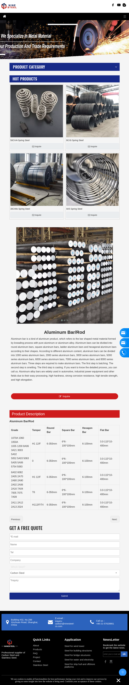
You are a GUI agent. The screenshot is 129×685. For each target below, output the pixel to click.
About (36, 645)
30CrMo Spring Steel (20, 209)
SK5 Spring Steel (74, 209)
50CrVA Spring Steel (20, 140)
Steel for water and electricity (79, 659)
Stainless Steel (40, 665)
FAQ (35, 653)
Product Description (28, 414)
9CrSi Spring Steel (75, 140)
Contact (37, 661)
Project (36, 657)
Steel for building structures (78, 650)
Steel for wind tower (74, 646)
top (122, 672)
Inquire (36, 146)
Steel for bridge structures (78, 655)
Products (37, 649)
